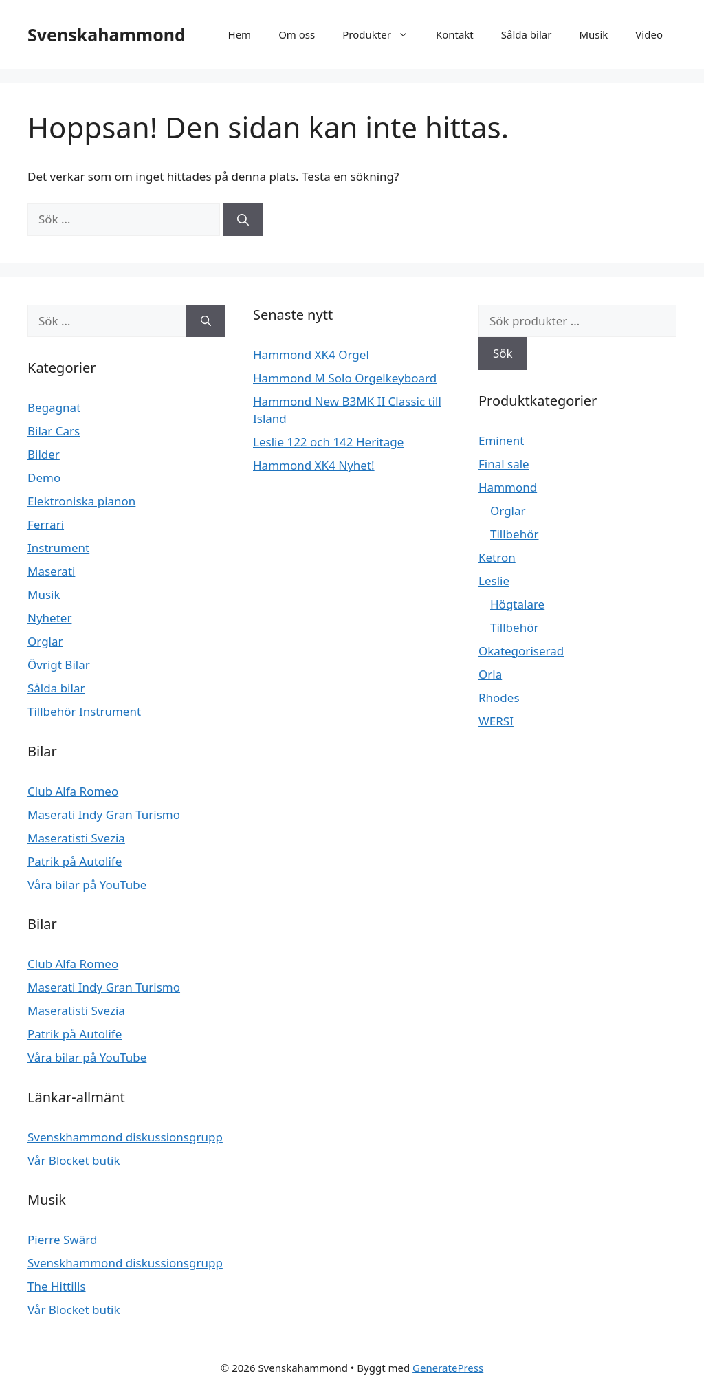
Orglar (45, 641)
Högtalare (517, 604)
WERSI (496, 721)
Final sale (503, 464)
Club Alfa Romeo (73, 791)
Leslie (493, 581)
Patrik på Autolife (75, 861)
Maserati (51, 571)
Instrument (58, 548)
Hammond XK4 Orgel (311, 354)
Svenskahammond (107, 34)
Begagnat (54, 407)
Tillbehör (514, 534)
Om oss (296, 34)
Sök (503, 353)
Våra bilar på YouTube (87, 885)
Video (649, 34)
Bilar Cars (54, 431)
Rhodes (499, 698)
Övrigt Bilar (59, 664)
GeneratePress (447, 1368)
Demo (44, 477)
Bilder (44, 454)
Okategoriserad (521, 651)
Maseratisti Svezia (76, 838)
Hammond (507, 487)
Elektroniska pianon (81, 501)
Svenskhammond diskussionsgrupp (125, 1137)
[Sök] (243, 219)
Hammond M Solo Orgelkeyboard (345, 378)
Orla (490, 674)
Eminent (501, 440)
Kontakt (455, 34)
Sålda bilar (526, 34)
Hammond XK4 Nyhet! (314, 465)
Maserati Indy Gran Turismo (104, 814)
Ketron (497, 557)
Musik (593, 34)
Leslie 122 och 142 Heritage (328, 442)
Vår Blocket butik (74, 1160)
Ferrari (46, 524)
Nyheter (50, 618)
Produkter (382, 34)
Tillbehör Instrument (84, 711)
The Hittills (57, 1286)
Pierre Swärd (62, 1239)
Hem (240, 34)
